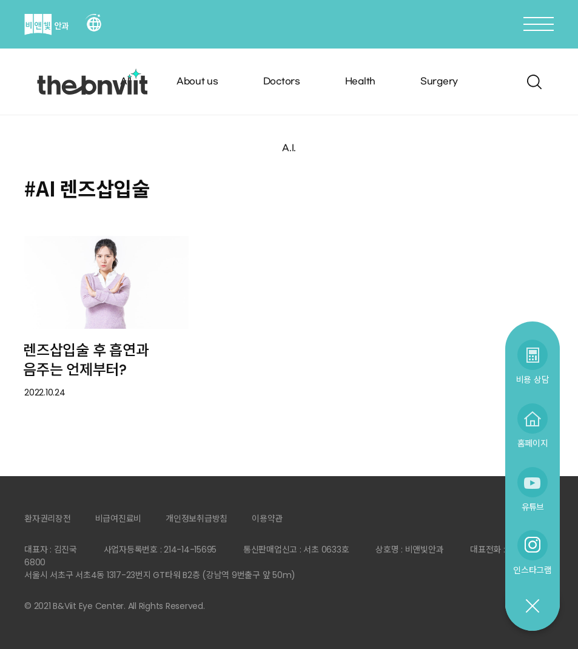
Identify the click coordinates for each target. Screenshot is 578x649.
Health (360, 81)
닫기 (532, 606)
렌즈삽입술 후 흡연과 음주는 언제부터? (86, 360)
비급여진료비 (118, 519)
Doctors (281, 81)
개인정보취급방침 (196, 519)
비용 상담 (532, 379)
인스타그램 (532, 570)
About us (197, 81)
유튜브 (532, 507)
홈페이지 (532, 443)
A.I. (289, 148)
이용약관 (267, 519)
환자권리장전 (47, 519)
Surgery (439, 81)
